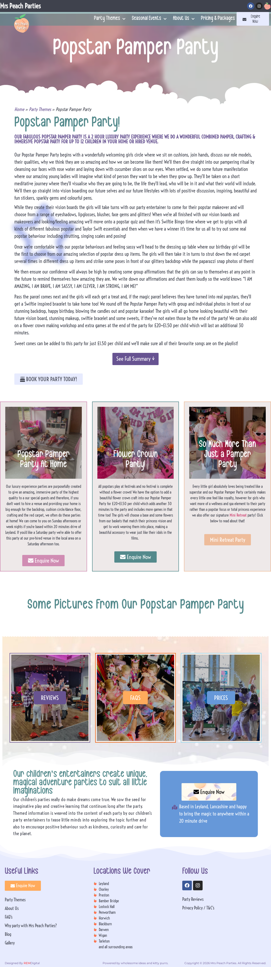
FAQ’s (8, 917)
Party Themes (109, 19)
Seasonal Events (149, 19)
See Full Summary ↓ (135, 358)
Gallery (10, 943)
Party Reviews (193, 899)
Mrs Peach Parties (20, 6)
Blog (8, 934)
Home (19, 109)
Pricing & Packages (218, 19)
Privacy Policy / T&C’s (198, 908)
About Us (183, 19)
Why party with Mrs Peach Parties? (31, 925)
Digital (31, 963)
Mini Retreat (238, 515)
